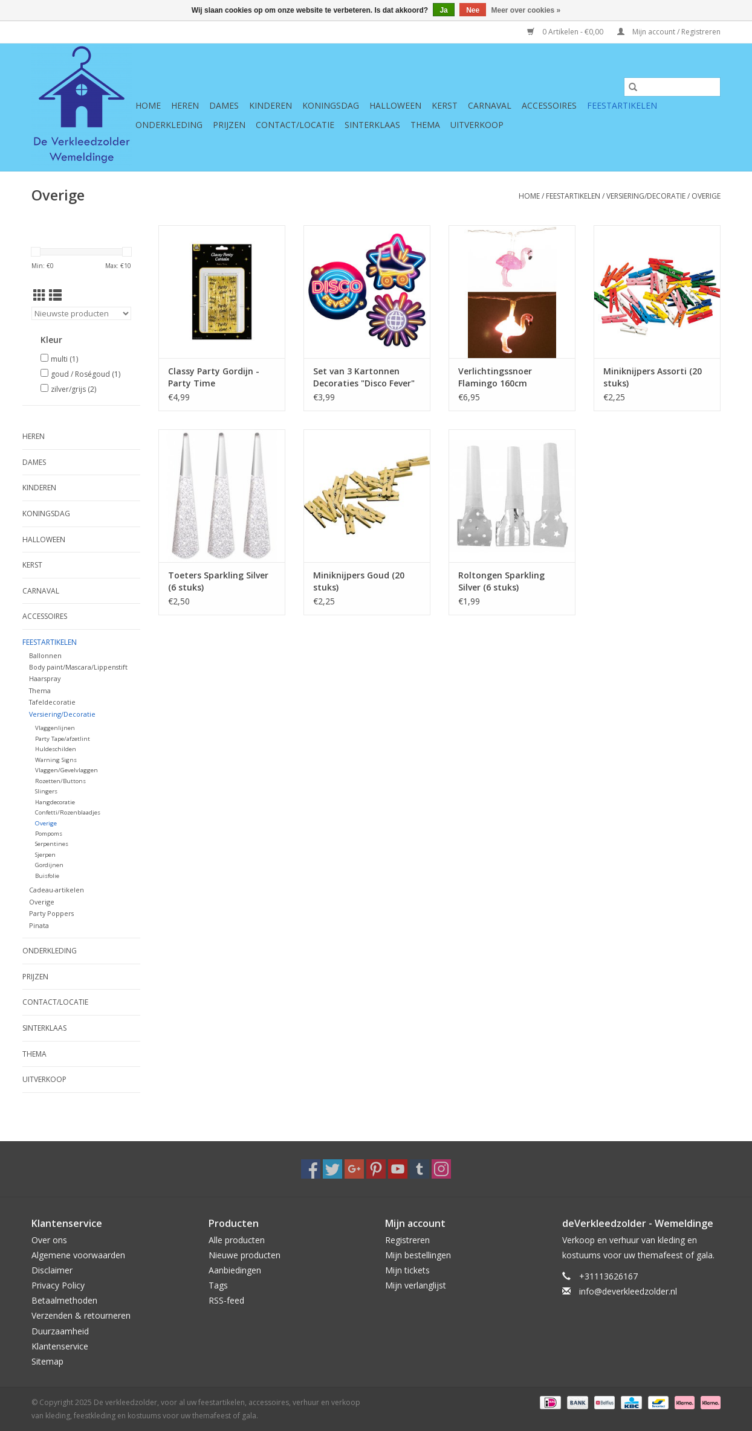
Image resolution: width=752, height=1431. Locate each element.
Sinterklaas (372, 124)
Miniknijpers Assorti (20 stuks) (652, 377)
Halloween (395, 105)
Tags (218, 1285)
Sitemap (47, 1361)
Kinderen (270, 105)
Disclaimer (52, 1270)
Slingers (46, 791)
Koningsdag (330, 105)
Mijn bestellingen (418, 1255)
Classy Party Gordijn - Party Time (213, 377)
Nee (472, 10)
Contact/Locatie (295, 124)
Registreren (407, 1240)
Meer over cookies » (526, 10)
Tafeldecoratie (52, 701)
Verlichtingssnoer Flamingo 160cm (495, 377)
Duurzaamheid (60, 1331)
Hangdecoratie (55, 802)
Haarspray (44, 678)
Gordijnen (49, 865)
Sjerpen (45, 855)
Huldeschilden (55, 749)
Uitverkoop (477, 124)
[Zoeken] (672, 87)
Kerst (445, 105)
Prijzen (229, 124)
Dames (224, 105)
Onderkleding (169, 124)
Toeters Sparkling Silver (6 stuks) (218, 581)
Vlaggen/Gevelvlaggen (66, 770)
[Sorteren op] (81, 313)
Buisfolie (47, 876)
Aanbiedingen (235, 1270)
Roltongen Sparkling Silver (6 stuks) (501, 581)
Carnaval (489, 105)
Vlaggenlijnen (55, 728)
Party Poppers (51, 913)
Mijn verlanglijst (415, 1285)
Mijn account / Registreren (669, 32)
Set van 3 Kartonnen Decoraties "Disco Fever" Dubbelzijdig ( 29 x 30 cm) (366, 377)
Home (148, 105)
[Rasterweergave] (39, 295)
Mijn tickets (407, 1270)
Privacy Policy (58, 1285)
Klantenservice (59, 1346)
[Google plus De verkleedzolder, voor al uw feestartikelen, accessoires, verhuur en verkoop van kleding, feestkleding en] (354, 1169)
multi (64, 359)
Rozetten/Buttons (60, 781)
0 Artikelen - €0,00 (566, 32)
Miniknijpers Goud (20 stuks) (358, 581)
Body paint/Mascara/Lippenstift (78, 666)
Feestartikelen (622, 105)
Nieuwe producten (244, 1255)
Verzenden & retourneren (81, 1315)
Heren (185, 105)
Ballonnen (45, 655)
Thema (425, 124)
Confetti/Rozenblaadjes (67, 812)
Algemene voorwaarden (78, 1255)
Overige (706, 196)
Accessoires (549, 105)
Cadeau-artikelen (56, 889)
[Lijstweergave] (55, 295)
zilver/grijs (73, 389)
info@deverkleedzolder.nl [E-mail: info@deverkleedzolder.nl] (628, 1291)
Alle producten (237, 1240)
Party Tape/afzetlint (62, 739)
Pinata (39, 925)
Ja (443, 10)
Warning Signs (56, 760)
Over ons (49, 1240)
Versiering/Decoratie (646, 196)
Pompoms (48, 833)
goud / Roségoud (85, 374)
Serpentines (51, 844)
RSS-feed (226, 1300)
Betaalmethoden (64, 1300)
